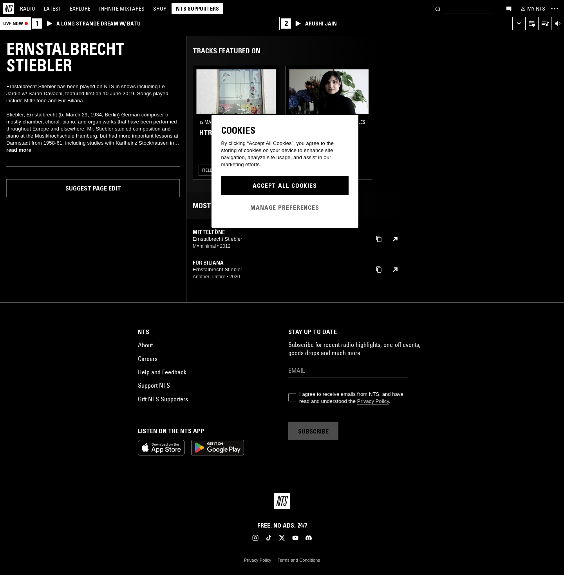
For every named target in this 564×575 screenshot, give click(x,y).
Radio (27, 8)
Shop (159, 8)
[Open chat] (509, 8)
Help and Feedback (162, 372)
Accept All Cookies (285, 185)
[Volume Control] (557, 23)
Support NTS (154, 385)
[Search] (438, 8)
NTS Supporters (197, 8)
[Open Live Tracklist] (544, 23)
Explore (80, 8)
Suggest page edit (93, 188)
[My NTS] (532, 8)
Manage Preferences (284, 207)
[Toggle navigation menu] (554, 8)
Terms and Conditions (299, 560)
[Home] (8, 8)
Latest (52, 8)
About (145, 345)
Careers (147, 359)
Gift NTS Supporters (163, 399)
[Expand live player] (518, 23)
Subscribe (313, 431)
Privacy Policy (373, 401)
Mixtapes (122, 8)
